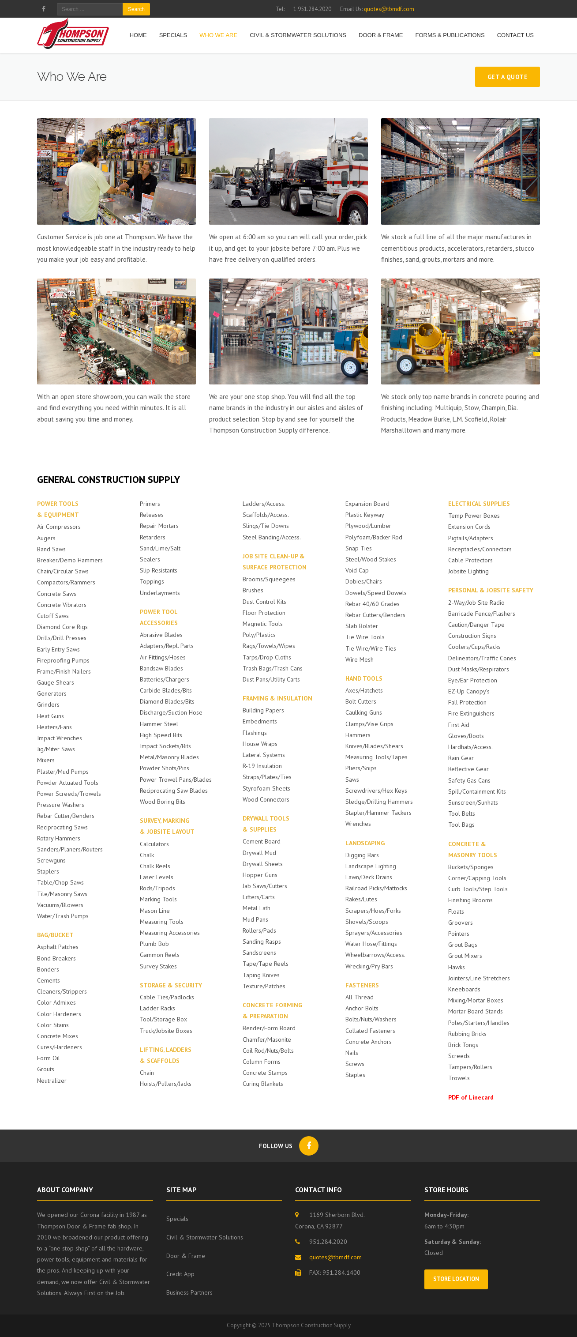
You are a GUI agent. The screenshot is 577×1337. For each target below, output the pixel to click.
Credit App (180, 1274)
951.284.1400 (341, 1273)
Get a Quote (507, 77)
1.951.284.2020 (312, 9)
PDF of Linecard (471, 1097)
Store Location (456, 1279)
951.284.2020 (328, 1242)
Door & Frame (381, 35)
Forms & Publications (449, 35)
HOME (138, 35)
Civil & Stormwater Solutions (298, 35)
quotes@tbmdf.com (389, 9)
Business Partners (189, 1292)
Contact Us (515, 35)
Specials (173, 35)
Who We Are (218, 35)
